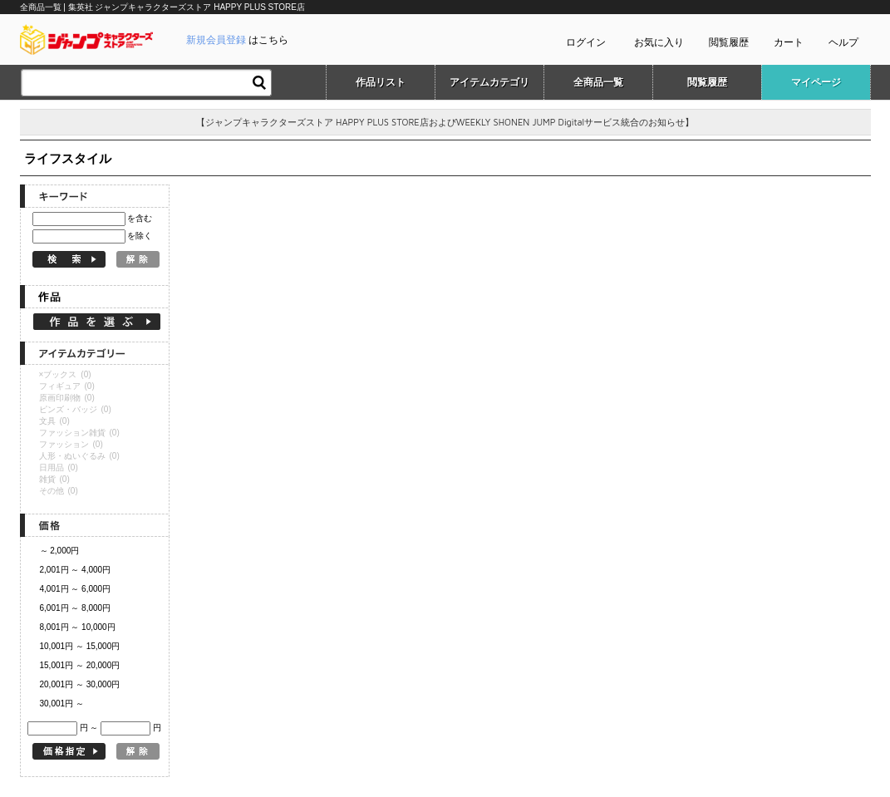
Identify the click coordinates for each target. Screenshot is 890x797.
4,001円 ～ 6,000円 (75, 588)
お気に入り (659, 42)
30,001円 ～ (62, 703)
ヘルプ (843, 42)
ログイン (586, 42)
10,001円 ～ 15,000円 (80, 646)
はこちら (237, 40)
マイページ (816, 82)
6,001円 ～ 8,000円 (75, 608)
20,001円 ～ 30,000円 (80, 684)
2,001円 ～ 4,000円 (75, 569)
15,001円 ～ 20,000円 (80, 665)
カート (789, 42)
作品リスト (381, 82)
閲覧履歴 (729, 42)
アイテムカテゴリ (489, 82)
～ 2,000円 (60, 550)
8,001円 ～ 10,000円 (78, 627)
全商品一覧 (598, 82)
